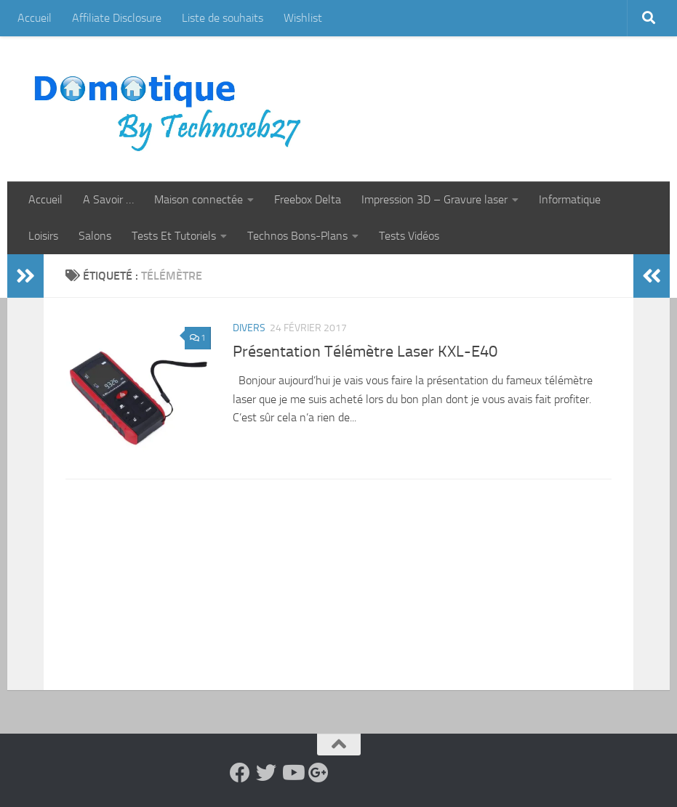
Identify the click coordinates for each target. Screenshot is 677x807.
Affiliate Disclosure (116, 18)
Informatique (570, 199)
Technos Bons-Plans (297, 236)
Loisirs (43, 236)
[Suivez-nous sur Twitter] (266, 773)
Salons (95, 236)
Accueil (34, 18)
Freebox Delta (307, 199)
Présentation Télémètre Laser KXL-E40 (365, 351)
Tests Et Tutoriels (174, 236)
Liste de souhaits (222, 18)
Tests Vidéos (409, 236)
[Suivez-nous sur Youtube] (292, 773)
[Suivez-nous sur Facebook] (240, 773)
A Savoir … (108, 199)
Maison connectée (198, 199)
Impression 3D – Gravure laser (434, 199)
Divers (249, 328)
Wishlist (303, 18)
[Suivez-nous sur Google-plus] (318, 773)
